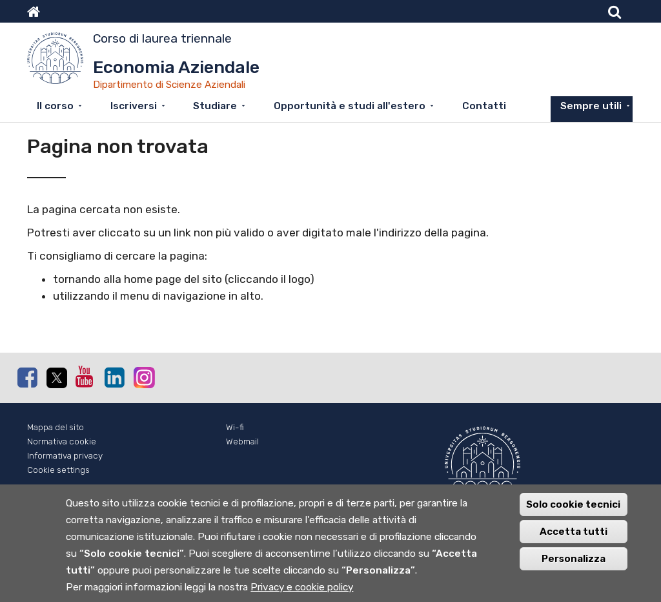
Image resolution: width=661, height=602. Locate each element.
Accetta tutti (573, 533)
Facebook (27, 377)
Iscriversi (133, 106)
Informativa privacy (65, 456)
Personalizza (573, 560)
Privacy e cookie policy (301, 588)
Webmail (242, 441)
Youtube (85, 376)
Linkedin (114, 377)
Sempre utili (591, 106)
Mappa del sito (55, 427)
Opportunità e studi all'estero (349, 106)
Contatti (484, 106)
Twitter (56, 378)
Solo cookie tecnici (573, 506)
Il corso (55, 106)
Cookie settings (58, 470)
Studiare (215, 106)
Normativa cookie (61, 441)
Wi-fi (235, 427)
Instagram (143, 377)
